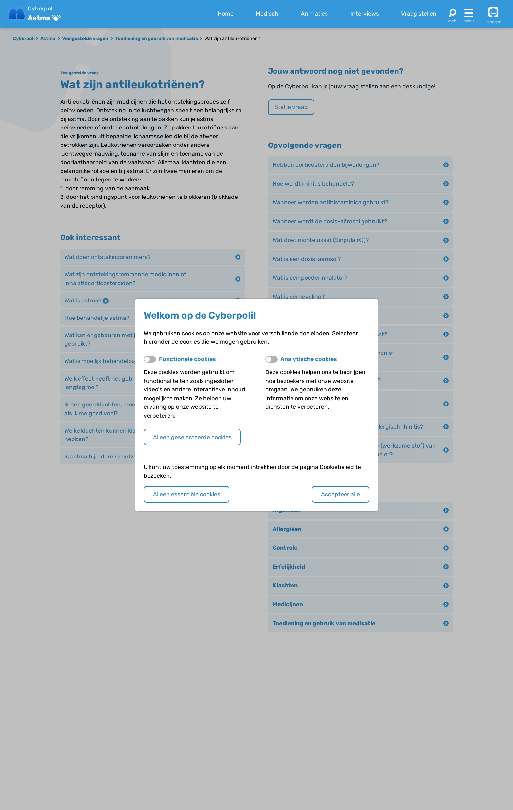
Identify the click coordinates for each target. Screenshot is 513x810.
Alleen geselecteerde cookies (192, 437)
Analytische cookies (308, 358)
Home (226, 13)
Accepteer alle (340, 494)
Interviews (364, 13)
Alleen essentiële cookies (186, 494)
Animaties (314, 13)
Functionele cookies (187, 358)
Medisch (267, 13)
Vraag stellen (418, 13)
